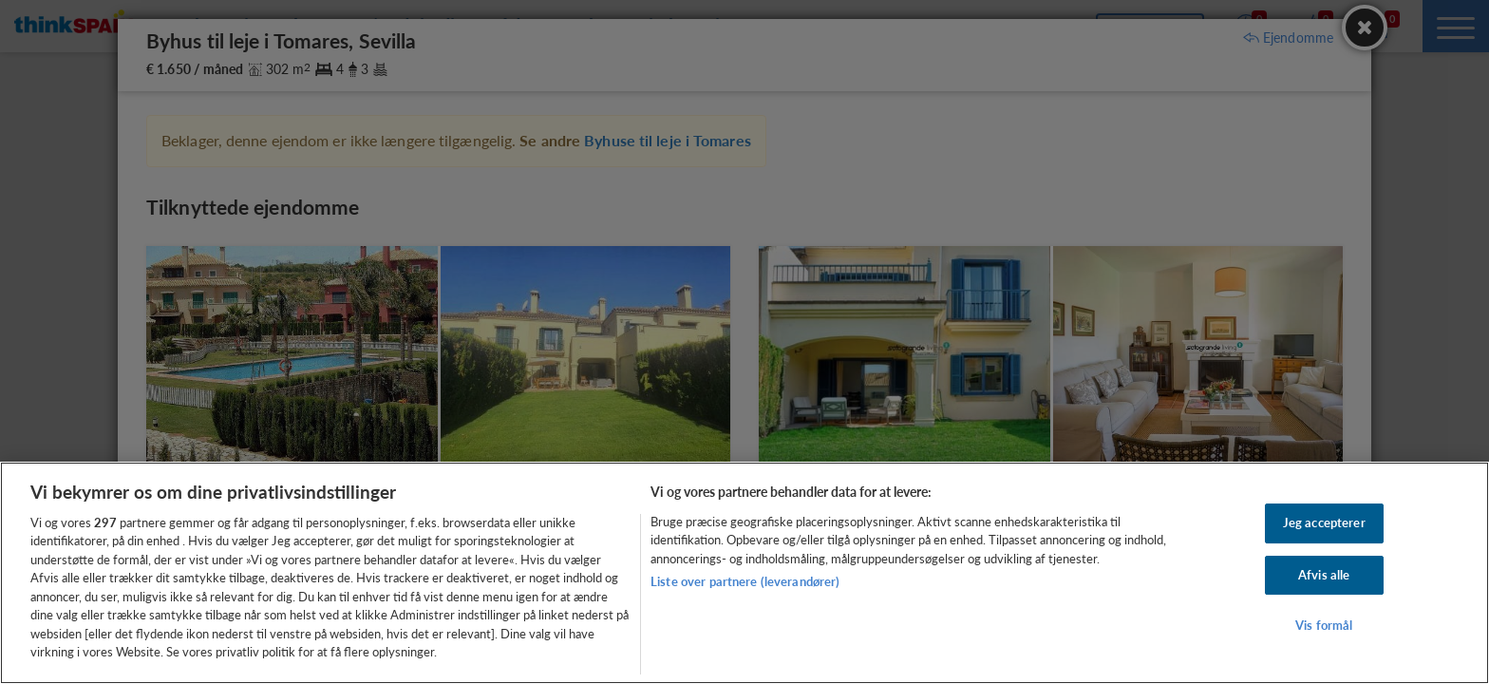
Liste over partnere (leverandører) (744, 581)
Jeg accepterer (1324, 522)
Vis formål (1323, 625)
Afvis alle (1323, 574)
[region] (744, 573)
